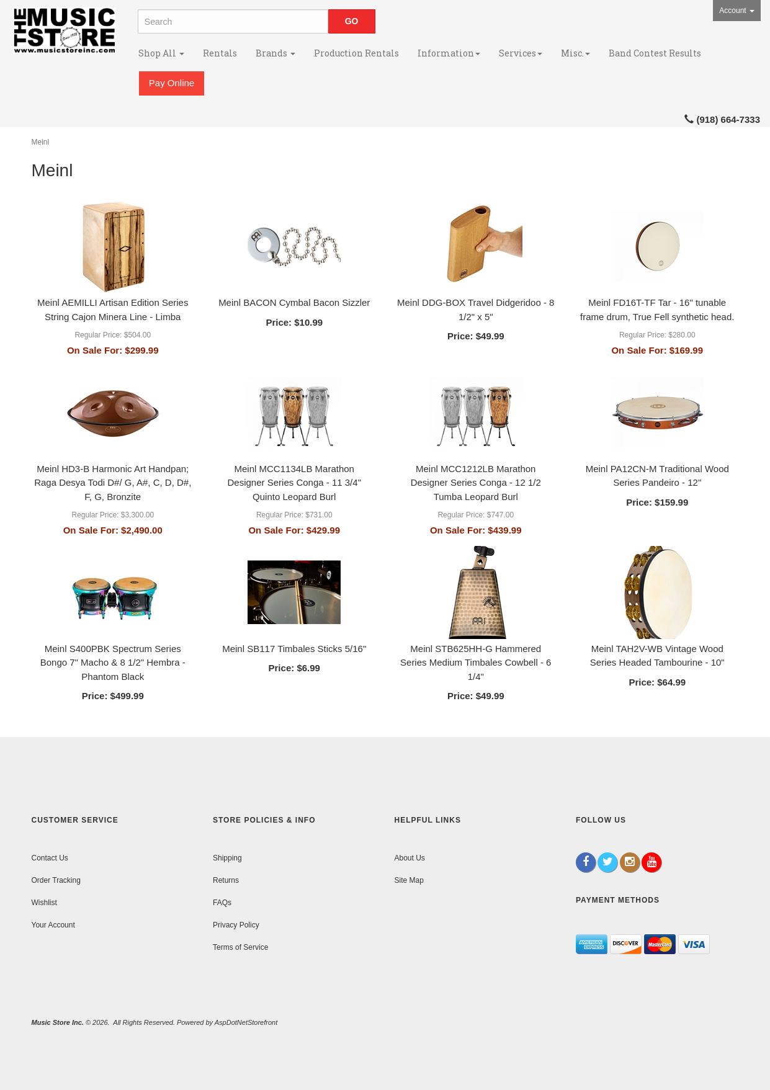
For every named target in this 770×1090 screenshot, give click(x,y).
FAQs (222, 902)
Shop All (161, 53)
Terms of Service (240, 947)
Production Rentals (356, 53)
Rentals (220, 53)
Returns (226, 880)
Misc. (575, 53)
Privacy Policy (236, 925)
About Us (410, 858)
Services (520, 53)
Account (736, 10)
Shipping (227, 858)
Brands (275, 53)
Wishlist (44, 902)
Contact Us (50, 858)
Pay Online (171, 83)
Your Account (53, 925)
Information (449, 53)
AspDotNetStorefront (246, 1022)
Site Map (409, 880)
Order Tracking (56, 880)
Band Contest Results (655, 53)
